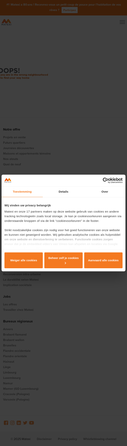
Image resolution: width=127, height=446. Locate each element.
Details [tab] (63, 191)
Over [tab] (104, 191)
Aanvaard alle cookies (103, 260)
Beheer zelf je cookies (63, 260)
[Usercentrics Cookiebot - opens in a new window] (106, 180)
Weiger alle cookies (23, 260)
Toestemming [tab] (22, 191)
